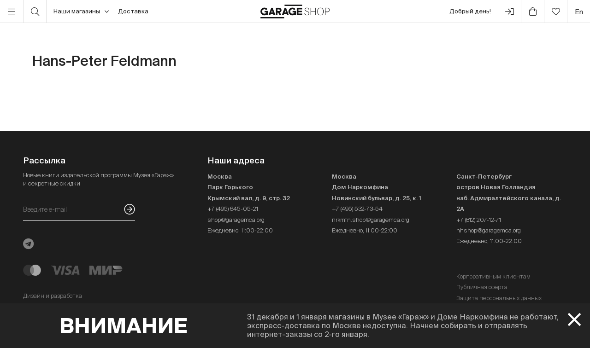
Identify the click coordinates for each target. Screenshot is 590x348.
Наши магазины (81, 11)
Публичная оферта (481, 287)
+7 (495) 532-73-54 (357, 208)
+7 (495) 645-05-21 (232, 208)
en (579, 12)
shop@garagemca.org (236, 219)
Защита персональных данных (499, 298)
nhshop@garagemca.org (488, 230)
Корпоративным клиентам (493, 276)
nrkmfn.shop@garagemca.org (370, 219)
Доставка (133, 11)
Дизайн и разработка (52, 295)
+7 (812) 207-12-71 (478, 219)
